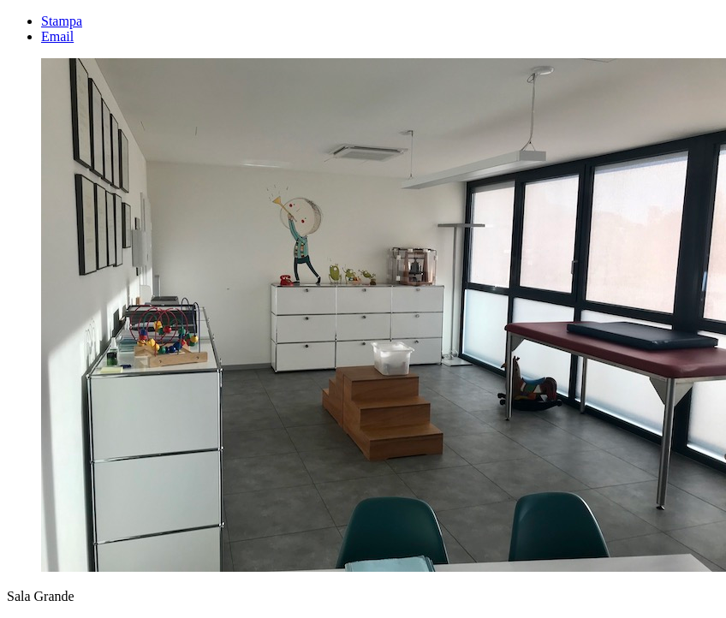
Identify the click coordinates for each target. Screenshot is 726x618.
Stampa (61, 21)
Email (57, 36)
